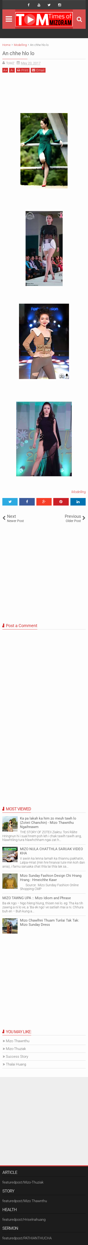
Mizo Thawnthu (17, 1041)
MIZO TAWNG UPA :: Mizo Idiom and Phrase (36, 898)
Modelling (78, 492)
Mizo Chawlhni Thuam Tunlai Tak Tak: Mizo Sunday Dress (49, 922)
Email (38, 70)
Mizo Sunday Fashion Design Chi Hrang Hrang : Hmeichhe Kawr (50, 878)
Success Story (17, 1056)
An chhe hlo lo (18, 53)
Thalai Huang (16, 1064)
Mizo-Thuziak (16, 1049)
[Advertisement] (44, 94)
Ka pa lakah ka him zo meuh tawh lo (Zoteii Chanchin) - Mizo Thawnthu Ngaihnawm (48, 822)
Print (22, 70)
